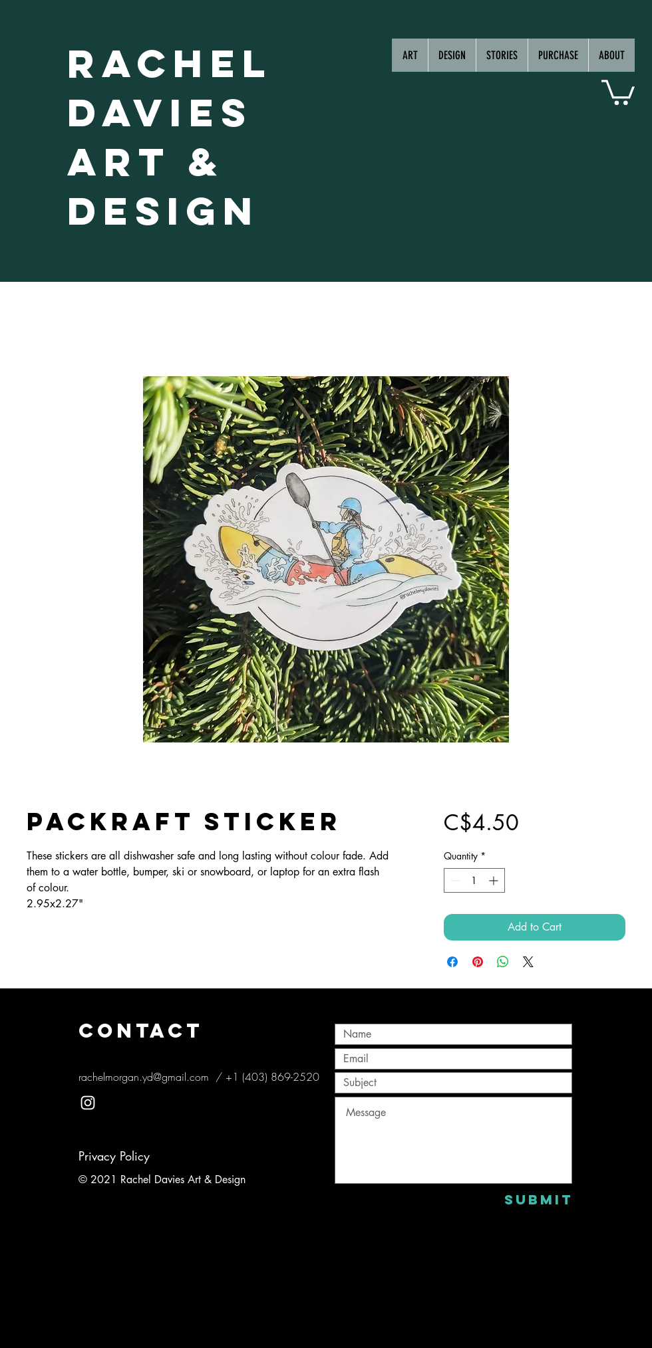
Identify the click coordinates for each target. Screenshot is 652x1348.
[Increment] (494, 880)
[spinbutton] (474, 880)
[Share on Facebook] (452, 962)
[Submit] (538, 1199)
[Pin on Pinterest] (478, 962)
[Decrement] (454, 880)
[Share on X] (528, 962)
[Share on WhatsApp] (503, 962)
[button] (618, 91)
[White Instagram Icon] (88, 1102)
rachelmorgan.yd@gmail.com (144, 1076)
